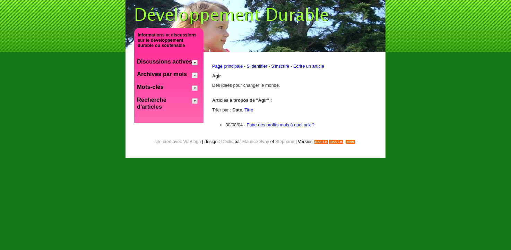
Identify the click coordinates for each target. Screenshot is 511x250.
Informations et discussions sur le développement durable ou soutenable (167, 40)
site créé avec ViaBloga (178, 141)
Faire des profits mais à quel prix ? (281, 124)
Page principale (227, 66)
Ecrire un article (308, 66)
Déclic (227, 141)
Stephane (284, 141)
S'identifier (257, 66)
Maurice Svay (255, 141)
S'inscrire (280, 66)
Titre (248, 109)
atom (350, 142)
